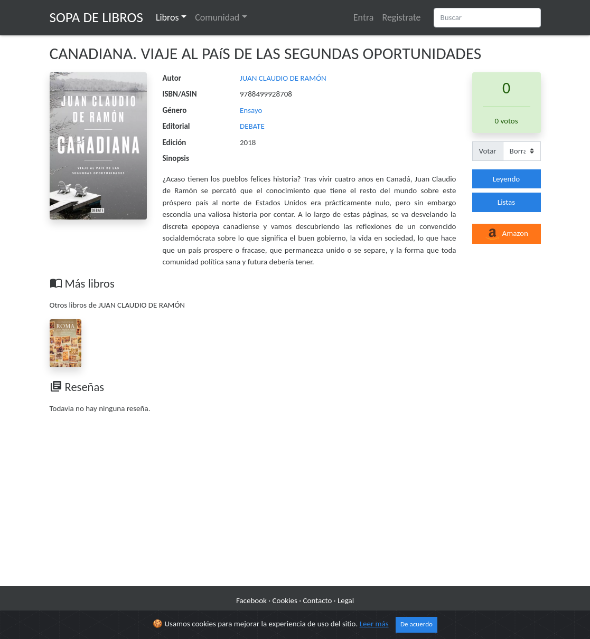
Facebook (251, 600)
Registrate (401, 17)
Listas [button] (506, 202)
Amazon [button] (506, 234)
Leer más (374, 623)
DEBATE (252, 126)
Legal (346, 600)
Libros (167, 17)
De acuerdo (416, 624)
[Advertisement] (295, 502)
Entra (363, 17)
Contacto (317, 600)
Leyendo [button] (506, 179)
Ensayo (251, 110)
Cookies (285, 600)
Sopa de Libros (96, 17)
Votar (488, 151)
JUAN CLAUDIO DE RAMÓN (283, 78)
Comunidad (217, 17)
